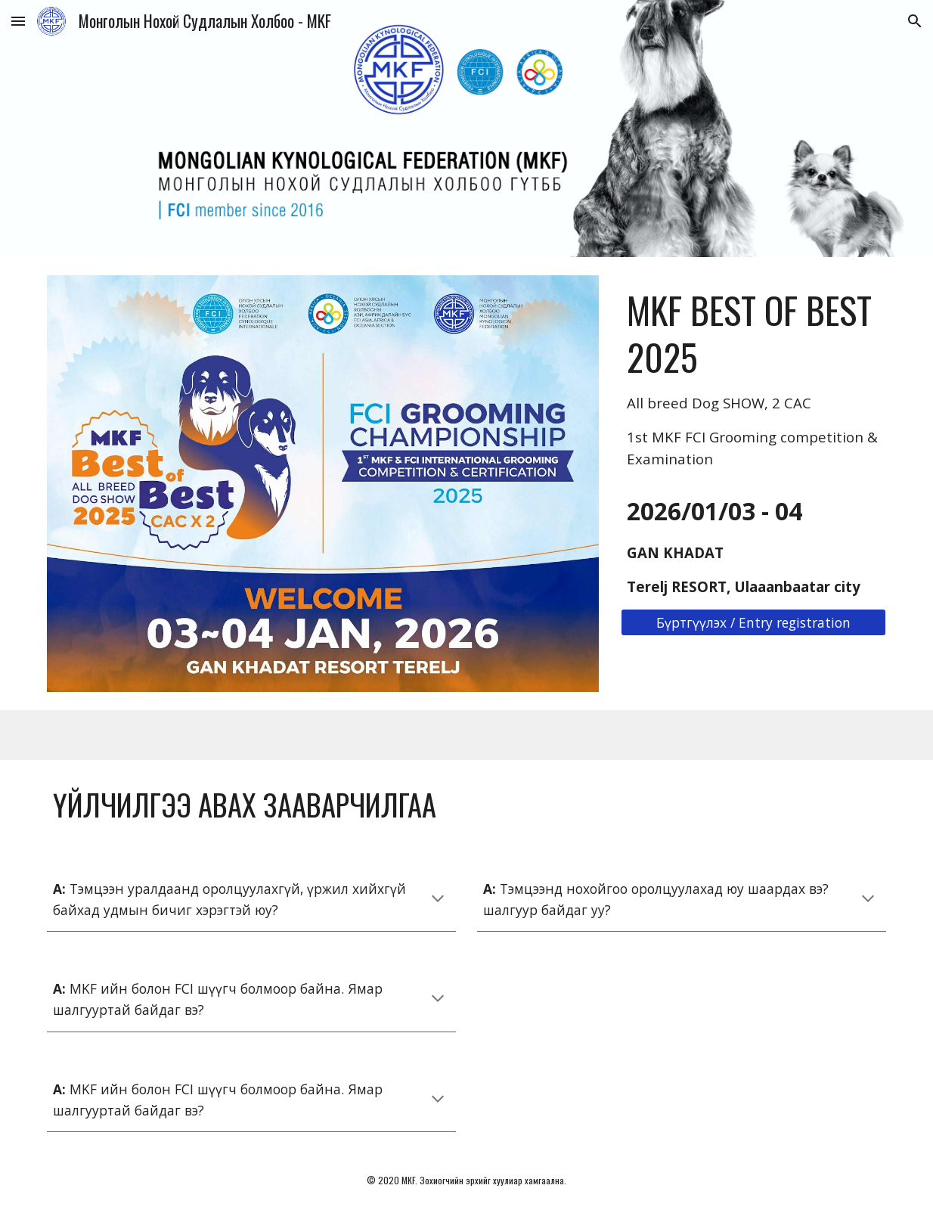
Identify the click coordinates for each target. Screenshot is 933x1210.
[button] (18, 21)
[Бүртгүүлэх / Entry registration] (753, 622)
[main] (753, 378)
